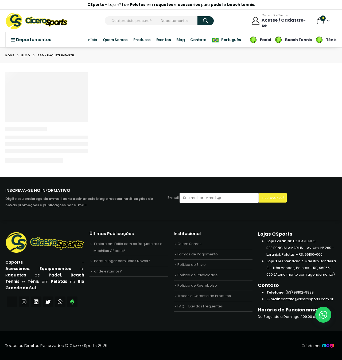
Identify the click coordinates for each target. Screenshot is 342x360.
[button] (323, 315)
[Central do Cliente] (280, 20)
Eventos (163, 39)
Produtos (142, 39)
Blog (180, 39)
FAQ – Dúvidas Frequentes (200, 306)
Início (92, 39)
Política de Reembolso (197, 285)
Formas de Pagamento (197, 254)
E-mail (213, 198)
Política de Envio (191, 264)
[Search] (205, 20)
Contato (198, 39)
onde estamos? (108, 271)
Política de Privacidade (197, 275)
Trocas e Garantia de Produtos (204, 295)
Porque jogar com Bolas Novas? (122, 260)
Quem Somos (115, 39)
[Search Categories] (178, 20)
